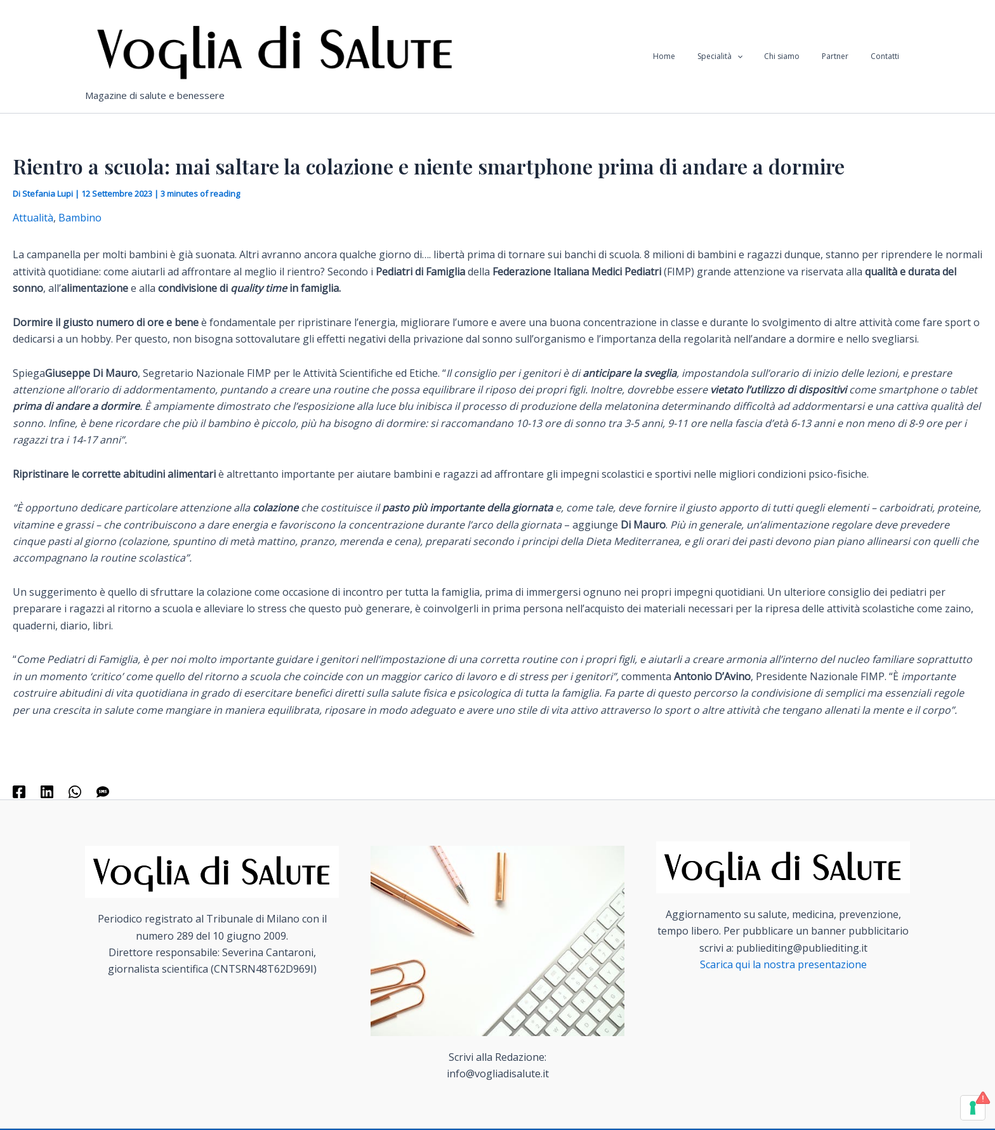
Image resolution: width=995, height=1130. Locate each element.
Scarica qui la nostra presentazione (783, 964)
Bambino (80, 218)
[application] (760, 56)
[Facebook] (19, 791)
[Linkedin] (47, 791)
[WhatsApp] (75, 791)
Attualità (33, 218)
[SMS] (102, 791)
